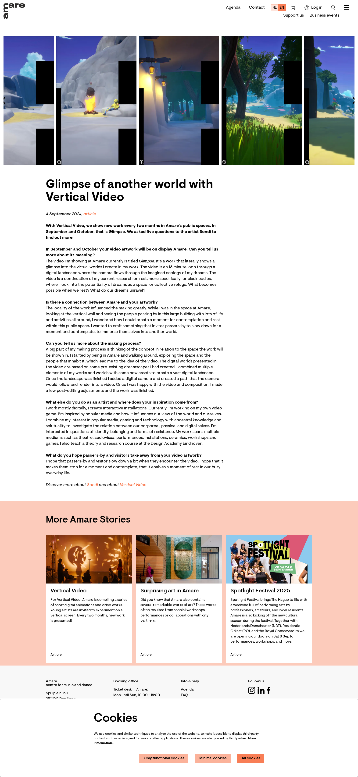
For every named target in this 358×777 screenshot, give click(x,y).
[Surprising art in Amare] (179, 559)
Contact (257, 8)
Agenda (233, 8)
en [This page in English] (282, 8)
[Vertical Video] (89, 559)
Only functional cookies (164, 758)
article (89, 214)
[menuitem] (293, 16)
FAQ (184, 695)
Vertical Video (133, 485)
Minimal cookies (213, 758)
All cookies (251, 758)
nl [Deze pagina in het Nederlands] (274, 8)
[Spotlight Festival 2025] (269, 559)
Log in (313, 7)
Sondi (92, 485)
